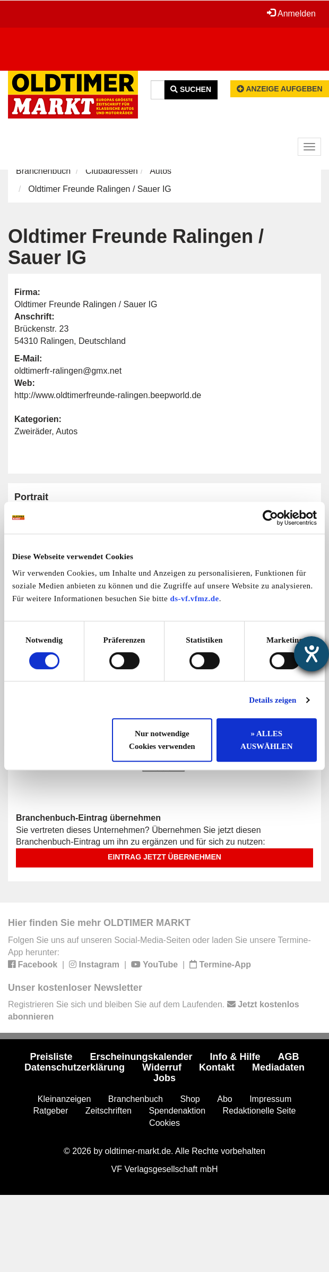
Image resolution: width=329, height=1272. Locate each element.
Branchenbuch (43, 170)
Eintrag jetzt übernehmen (164, 857)
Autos (160, 170)
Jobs (164, 1078)
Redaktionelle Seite (259, 1110)
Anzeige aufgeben (280, 89)
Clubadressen (111, 170)
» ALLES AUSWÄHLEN (266, 740)
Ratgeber (50, 1110)
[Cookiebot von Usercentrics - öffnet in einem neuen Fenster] (270, 518)
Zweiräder (32, 431)
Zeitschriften (108, 1110)
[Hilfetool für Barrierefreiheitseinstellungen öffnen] (311, 653)
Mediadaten (278, 1067)
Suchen (190, 89)
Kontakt (217, 1067)
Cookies (164, 1122)
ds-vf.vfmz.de (194, 598)
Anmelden (291, 13)
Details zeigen (272, 700)
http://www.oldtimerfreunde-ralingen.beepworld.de (107, 395)
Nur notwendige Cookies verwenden (162, 740)
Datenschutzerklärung (74, 1067)
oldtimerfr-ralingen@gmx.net (68, 370)
